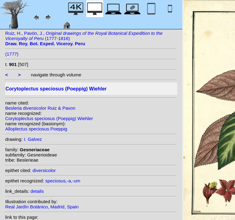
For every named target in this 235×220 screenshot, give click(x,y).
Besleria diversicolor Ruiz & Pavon (40, 108)
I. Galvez (33, 139)
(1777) (11, 54)
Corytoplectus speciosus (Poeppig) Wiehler (49, 118)
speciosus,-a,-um (62, 180)
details (37, 191)
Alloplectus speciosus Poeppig (36, 128)
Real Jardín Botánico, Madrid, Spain (42, 206)
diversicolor (44, 170)
